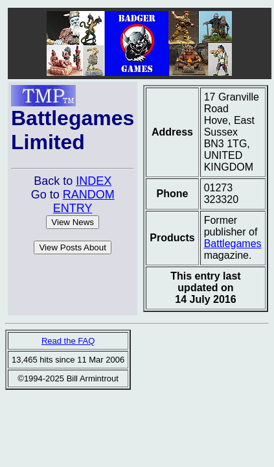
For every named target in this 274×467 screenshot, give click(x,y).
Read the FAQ (68, 341)
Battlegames (233, 243)
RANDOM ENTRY (84, 201)
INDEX (93, 180)
